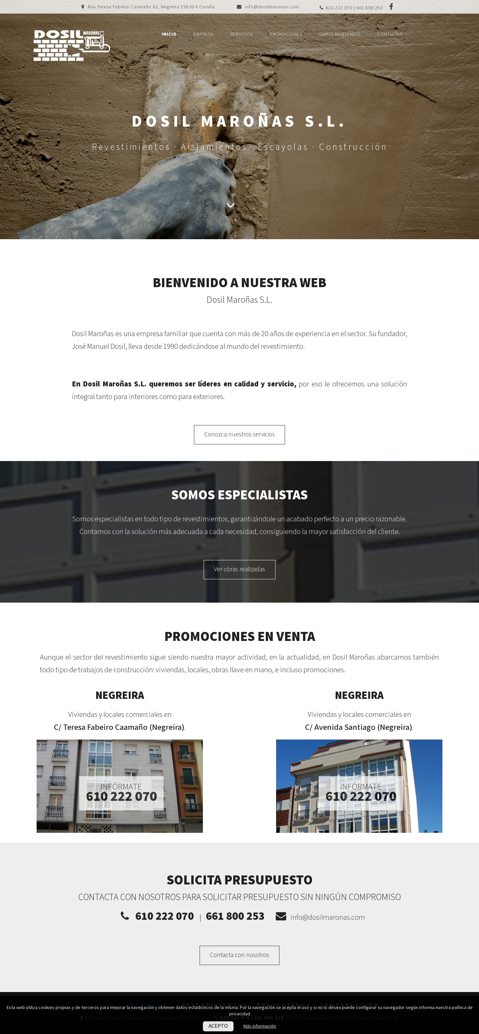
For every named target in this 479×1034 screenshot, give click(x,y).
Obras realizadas (340, 34)
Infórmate (121, 792)
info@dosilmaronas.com (272, 7)
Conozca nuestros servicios (239, 434)
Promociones (286, 34)
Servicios (241, 34)
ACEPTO (218, 1026)
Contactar (390, 34)
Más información (259, 1026)
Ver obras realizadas (239, 569)
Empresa (203, 34)
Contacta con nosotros (239, 955)
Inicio (169, 34)
